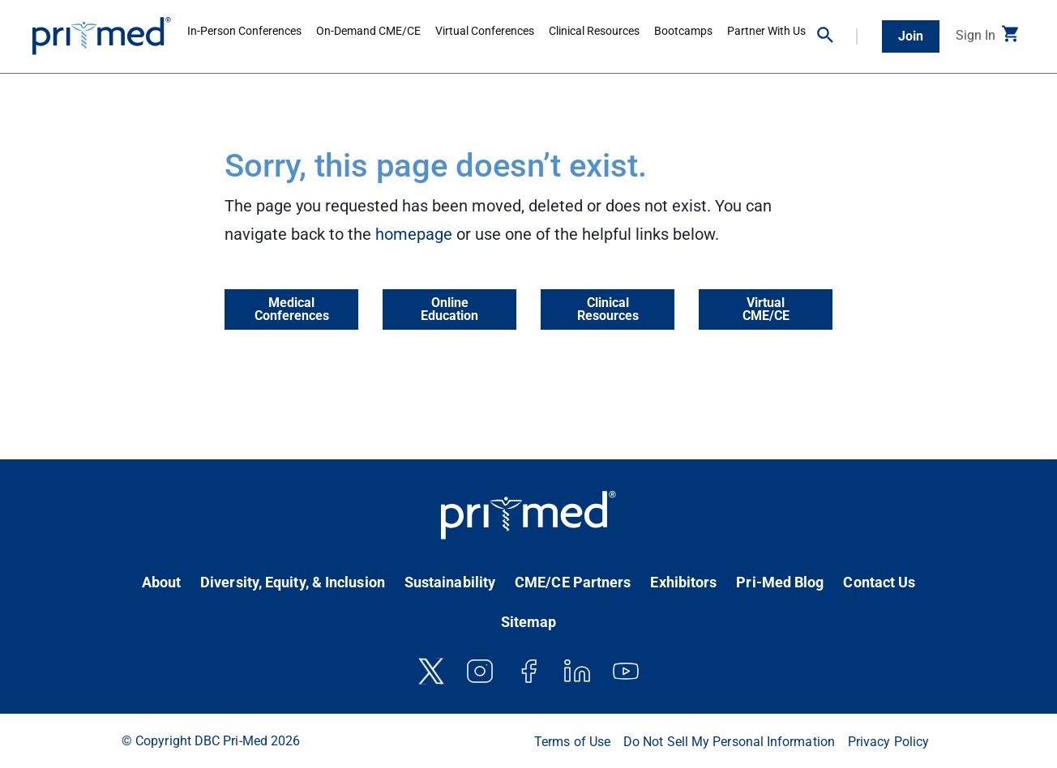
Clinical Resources (594, 30)
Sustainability (449, 582)
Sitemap (529, 621)
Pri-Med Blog (780, 582)
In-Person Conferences (244, 30)
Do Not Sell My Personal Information (729, 741)
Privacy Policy (888, 741)
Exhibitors (683, 582)
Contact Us (879, 582)
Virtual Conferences (484, 30)
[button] (837, 36)
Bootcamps (683, 30)
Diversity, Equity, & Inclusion (292, 582)
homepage (413, 234)
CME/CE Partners (573, 582)
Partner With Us (766, 30)
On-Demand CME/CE (368, 30)
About (161, 582)
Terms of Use (572, 741)
